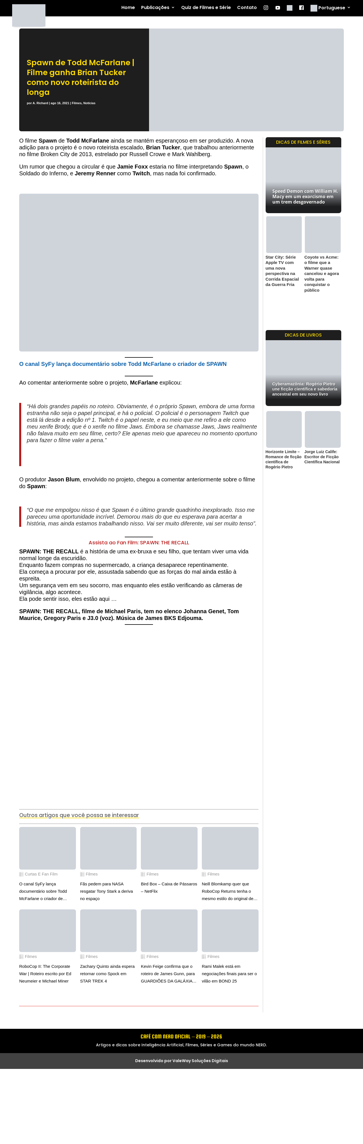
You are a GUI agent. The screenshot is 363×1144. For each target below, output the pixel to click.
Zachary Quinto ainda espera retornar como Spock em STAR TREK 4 (107, 973)
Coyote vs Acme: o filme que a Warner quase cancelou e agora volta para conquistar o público (321, 273)
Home (128, 8)
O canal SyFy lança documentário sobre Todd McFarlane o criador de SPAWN (123, 364)
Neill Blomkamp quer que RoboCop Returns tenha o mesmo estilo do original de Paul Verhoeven (227, 891)
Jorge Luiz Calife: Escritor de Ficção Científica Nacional (322, 456)
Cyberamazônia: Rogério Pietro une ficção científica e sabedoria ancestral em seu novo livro (305, 388)
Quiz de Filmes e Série (206, 8)
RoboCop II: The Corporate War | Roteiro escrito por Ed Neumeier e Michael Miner (45, 973)
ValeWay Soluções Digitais (200, 1061)
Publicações (155, 8)
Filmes (77, 103)
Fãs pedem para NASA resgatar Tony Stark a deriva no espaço (106, 891)
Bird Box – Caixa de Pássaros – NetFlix (169, 887)
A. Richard (40, 103)
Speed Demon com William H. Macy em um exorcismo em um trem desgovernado (305, 196)
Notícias (89, 103)
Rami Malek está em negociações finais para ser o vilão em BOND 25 (229, 973)
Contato (247, 8)
